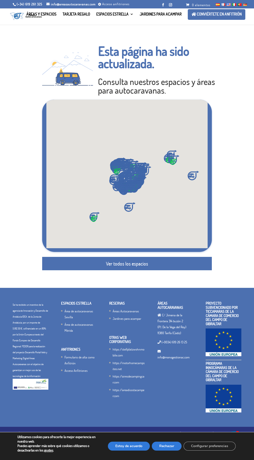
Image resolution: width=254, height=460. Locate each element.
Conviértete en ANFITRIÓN (216, 14)
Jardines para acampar (161, 14)
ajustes (48, 450)
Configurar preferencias (209, 446)
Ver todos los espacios (127, 263)
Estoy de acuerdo (128, 446)
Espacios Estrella (112, 14)
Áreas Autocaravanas (126, 311)
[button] (124, 190)
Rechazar (166, 446)
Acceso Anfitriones (76, 371)
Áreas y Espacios (41, 14)
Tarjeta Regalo (76, 14)
